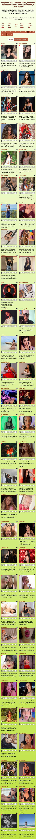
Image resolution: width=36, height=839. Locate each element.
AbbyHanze (4, 335)
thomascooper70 (23, 309)
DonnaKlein (22, 96)
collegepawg (22, 707)
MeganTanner (22, 760)
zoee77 (2, 282)
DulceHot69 (4, 574)
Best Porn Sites (3, 25)
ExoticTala (3, 123)
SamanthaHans (5, 229)
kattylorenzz (4, 203)
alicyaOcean (22, 786)
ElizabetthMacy (22, 733)
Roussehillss (4, 309)
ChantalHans (4, 707)
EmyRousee (4, 627)
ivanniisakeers (22, 123)
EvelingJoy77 (4, 653)
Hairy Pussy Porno (22, 25)
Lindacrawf (3, 468)
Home (11, 39)
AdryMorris (21, 414)
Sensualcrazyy (22, 362)
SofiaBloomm (4, 680)
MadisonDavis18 (23, 149)
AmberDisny (22, 388)
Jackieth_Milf (22, 813)
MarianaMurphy (23, 43)
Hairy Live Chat (9, 25)
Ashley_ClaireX (5, 733)
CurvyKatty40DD (23, 627)
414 (8, 34)
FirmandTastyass (5, 362)
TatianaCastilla (4, 414)
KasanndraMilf (22, 175)
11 (2, 34)
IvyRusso (21, 468)
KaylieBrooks (22, 547)
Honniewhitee (4, 786)
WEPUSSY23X (4, 175)
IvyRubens (3, 494)
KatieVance (3, 255)
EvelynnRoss (22, 229)
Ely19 (2, 813)
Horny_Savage (22, 494)
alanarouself (22, 601)
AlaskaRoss (22, 203)
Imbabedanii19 (4, 96)
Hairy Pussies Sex (30, 25)
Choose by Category (21, 39)
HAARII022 (3, 442)
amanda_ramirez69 (23, 282)
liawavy (3, 43)
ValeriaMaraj (22, 70)
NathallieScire (4, 547)
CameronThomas (23, 680)
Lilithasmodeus (23, 335)
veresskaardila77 (5, 388)
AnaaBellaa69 (22, 653)
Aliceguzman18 (5, 149)
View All (4, 31)
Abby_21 (21, 255)
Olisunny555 (22, 574)
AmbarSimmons (5, 521)
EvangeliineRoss (5, 70)
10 (33, 31)
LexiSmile (3, 601)
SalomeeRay (22, 521)
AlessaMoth (4, 760)
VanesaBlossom (23, 442)
